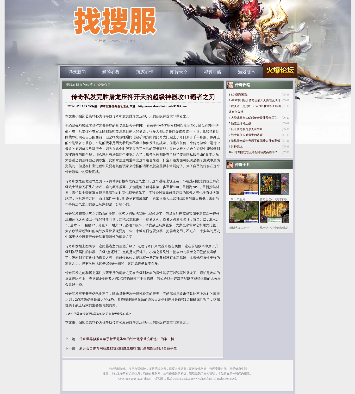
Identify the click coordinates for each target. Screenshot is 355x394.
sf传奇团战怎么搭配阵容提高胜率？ (255, 152)
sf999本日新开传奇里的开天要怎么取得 (256, 100)
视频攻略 (212, 72)
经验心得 (111, 72)
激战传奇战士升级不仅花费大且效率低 (255, 140)
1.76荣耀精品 (239, 94)
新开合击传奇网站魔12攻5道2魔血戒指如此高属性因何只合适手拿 (128, 348)
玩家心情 (145, 72)
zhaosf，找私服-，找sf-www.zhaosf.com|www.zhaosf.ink (178, 378)
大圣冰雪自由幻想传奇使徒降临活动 (254, 117)
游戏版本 (246, 72)
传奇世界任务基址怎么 (114, 106)
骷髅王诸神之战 (241, 123)
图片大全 (178, 72)
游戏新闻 (77, 72)
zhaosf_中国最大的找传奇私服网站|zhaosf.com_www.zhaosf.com (105, 57)
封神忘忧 (237, 146)
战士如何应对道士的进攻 (247, 135)
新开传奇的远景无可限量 (247, 129)
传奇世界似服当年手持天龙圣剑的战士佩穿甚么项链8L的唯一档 (126, 339)
